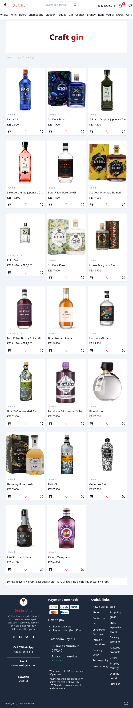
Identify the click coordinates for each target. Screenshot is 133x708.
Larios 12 (12, 119)
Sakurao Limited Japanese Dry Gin (25, 192)
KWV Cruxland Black (19, 557)
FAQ (95, 624)
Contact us (99, 618)
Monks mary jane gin (102, 265)
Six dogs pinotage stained (105, 192)
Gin (71, 14)
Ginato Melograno (59, 557)
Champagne (36, 14)
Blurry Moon (96, 411)
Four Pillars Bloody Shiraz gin (24, 338)
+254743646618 (105, 5)
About (96, 612)
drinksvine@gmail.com (23, 665)
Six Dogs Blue (56, 119)
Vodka (110, 14)
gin (19, 57)
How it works (100, 606)
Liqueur (50, 14)
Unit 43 (52, 484)
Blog (112, 606)
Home (9, 57)
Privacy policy (101, 666)
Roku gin (12, 260)
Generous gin (97, 484)
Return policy (100, 660)
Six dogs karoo (57, 265)
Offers (113, 658)
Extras (120, 14)
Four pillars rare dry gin (62, 192)
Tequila (62, 14)
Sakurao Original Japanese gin (107, 119)
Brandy (91, 14)
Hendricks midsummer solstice (66, 411)
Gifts (129, 14)
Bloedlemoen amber (60, 338)
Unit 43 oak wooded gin (22, 411)
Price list (115, 684)
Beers (22, 14)
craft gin (30, 57)
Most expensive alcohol (116, 627)
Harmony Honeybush (20, 484)
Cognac (79, 14)
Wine (14, 14)
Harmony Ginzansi (100, 338)
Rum (101, 14)
